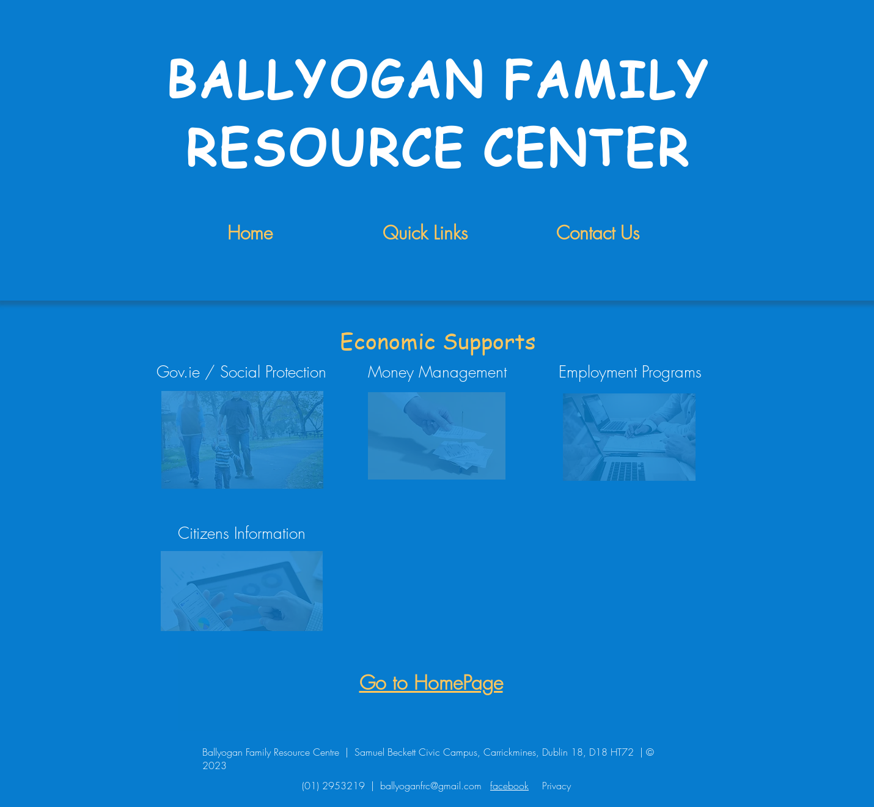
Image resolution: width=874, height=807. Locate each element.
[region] (241, 438)
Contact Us (597, 233)
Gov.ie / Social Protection (241, 372)
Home (250, 233)
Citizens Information (242, 533)
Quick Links (425, 233)
